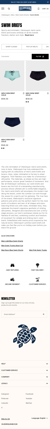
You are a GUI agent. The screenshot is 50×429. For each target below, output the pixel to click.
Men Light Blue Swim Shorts (12, 241)
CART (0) (45, 8)
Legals (25, 383)
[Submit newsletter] (43, 314)
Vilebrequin (5, 15)
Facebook (29, 394)
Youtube (29, 398)
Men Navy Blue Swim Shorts (12, 250)
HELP (25, 363)
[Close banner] (48, 2)
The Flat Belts (32, 47)
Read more (29, 35)
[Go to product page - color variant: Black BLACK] (26, 101)
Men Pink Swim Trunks (38, 250)
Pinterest (4, 398)
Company (25, 376)
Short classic (11, 47)
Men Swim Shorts (22, 15)
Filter (40, 56)
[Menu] (2, 8)
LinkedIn (4, 403)
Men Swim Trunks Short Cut (12, 246)
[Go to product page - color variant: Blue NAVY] (28, 101)
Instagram (5, 394)
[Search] (9, 8)
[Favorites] (38, 8)
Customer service (25, 370)
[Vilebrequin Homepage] (25, 8)
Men (12, 15)
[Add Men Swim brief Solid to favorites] (21, 92)
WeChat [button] (29, 403)
